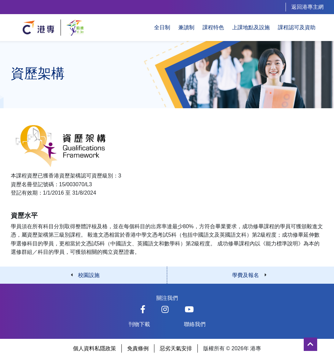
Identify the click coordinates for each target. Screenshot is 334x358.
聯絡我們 (195, 324)
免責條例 (138, 348)
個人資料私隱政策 (94, 348)
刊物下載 (139, 324)
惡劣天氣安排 (176, 348)
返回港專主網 (307, 7)
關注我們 (167, 298)
